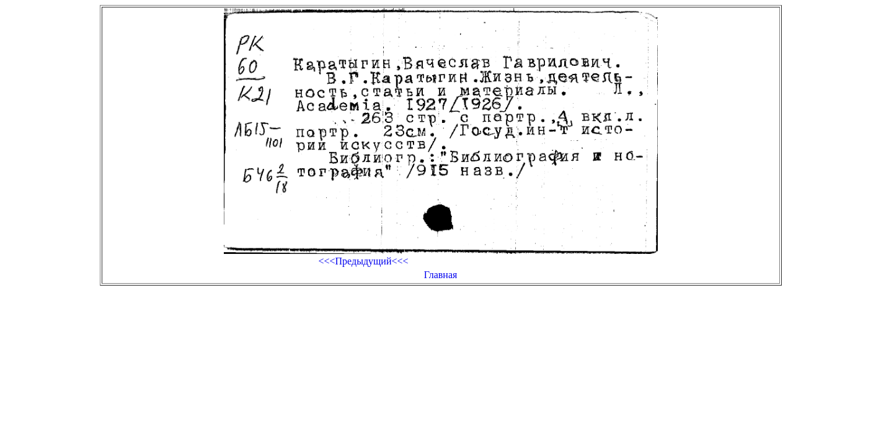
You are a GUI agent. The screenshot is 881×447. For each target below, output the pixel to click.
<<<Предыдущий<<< (363, 261)
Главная (441, 274)
